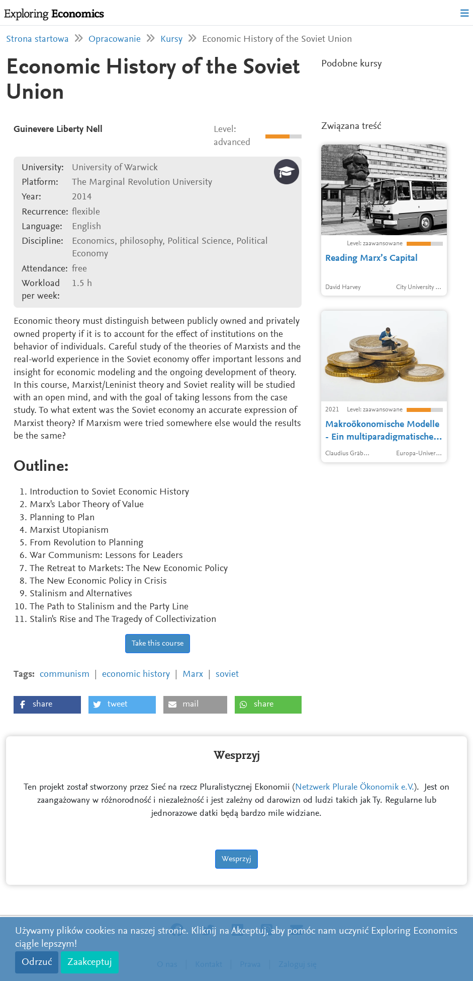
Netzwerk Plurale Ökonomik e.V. (354, 787)
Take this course (157, 644)
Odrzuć (37, 962)
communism (64, 674)
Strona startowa (37, 39)
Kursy (171, 39)
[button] (47, 705)
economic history (136, 674)
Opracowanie (114, 39)
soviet (227, 674)
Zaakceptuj (89, 962)
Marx (192, 674)
